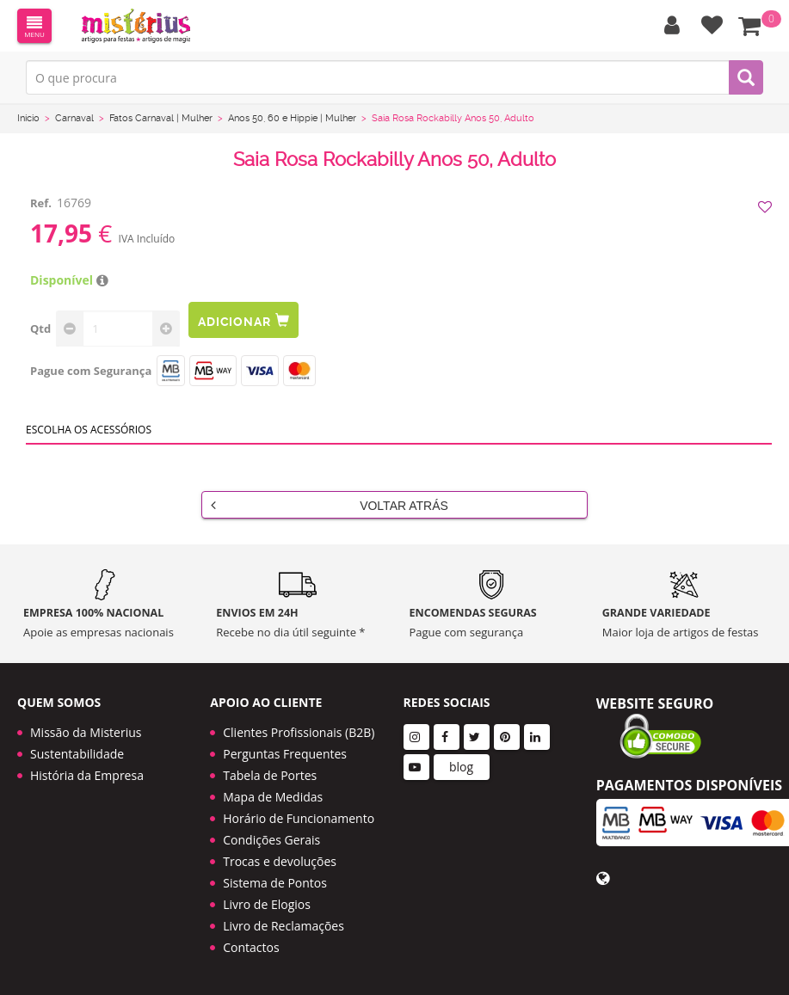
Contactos (251, 947)
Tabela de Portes (270, 775)
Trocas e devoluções (279, 861)
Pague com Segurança (90, 370)
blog (461, 767)
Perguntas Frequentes (285, 754)
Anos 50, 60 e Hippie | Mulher (292, 118)
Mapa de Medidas (273, 797)
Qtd (40, 328)
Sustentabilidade (77, 754)
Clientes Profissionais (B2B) (298, 732)
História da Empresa (87, 775)
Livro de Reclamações (283, 926)
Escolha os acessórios (88, 429)
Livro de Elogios (267, 904)
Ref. (41, 203)
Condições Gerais (271, 840)
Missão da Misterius (85, 732)
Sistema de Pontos (275, 883)
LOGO (136, 26)
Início (28, 118)
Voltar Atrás (329, 505)
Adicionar (243, 320)
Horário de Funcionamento (298, 818)
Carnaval (74, 118)
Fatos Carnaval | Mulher (161, 118)
